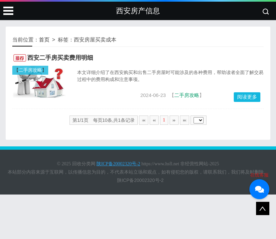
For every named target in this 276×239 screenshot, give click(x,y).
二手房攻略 (30, 70)
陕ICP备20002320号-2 (140, 180)
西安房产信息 (138, 11)
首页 (44, 39)
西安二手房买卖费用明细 (60, 57)
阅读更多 (247, 97)
